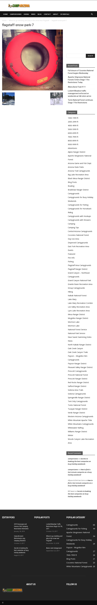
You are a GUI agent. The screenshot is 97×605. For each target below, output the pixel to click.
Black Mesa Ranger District (79, 178)
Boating (71, 186)
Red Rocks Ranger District (78, 382)
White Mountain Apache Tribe (80, 420)
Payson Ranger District (77, 363)
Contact (47, 14)
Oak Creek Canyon (75, 348)
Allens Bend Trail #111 (77, 87)
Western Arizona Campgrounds (80, 416)
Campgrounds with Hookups (79, 216)
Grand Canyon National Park (79, 280)
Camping (71, 224)
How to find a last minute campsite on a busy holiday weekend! (80, 472)
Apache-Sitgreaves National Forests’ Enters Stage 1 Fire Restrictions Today (79, 79)
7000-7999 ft (73, 137)
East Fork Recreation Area (78, 246)
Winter (70, 435)
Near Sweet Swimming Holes (79, 337)
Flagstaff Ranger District (77, 269)
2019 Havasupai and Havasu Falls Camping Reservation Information (21, 526)
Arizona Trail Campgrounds (79, 171)
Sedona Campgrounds (77, 394)
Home (5, 14)
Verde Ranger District (76, 412)
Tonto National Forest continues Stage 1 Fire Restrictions (80, 101)
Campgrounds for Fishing (78, 205)
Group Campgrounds (76, 288)
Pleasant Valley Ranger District (80, 367)
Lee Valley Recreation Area (79, 307)
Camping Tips (73, 227)
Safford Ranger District (77, 386)
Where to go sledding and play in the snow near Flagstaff (29, 20)
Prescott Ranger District (77, 378)
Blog (40, 14)
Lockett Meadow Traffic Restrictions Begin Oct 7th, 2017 (54, 526)
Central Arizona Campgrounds (80, 231)
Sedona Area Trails (75, 390)
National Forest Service (77, 329)
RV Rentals (64, 14)
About (55, 14)
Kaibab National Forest (77, 295)
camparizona (73, 459)
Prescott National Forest (78, 375)
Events (70, 250)
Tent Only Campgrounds (78, 401)
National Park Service (76, 333)
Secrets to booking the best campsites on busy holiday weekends (79, 461)
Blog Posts (72, 182)
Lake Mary (72, 299)
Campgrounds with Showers (79, 220)
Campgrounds (15, 14)
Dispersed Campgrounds (78, 242)
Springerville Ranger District (79, 397)
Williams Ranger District (77, 431)
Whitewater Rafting (75, 428)
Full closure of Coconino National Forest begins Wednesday (80, 72)
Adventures (72, 148)
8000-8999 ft (73, 140)
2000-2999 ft (73, 122)
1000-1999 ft (73, 118)
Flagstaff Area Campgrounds (79, 265)
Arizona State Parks (76, 167)
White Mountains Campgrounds (81, 424)
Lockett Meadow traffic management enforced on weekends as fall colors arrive (79, 93)
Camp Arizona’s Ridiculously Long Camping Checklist (19, 538)
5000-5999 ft (73, 129)
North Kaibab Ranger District (79, 344)
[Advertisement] (65, 5)
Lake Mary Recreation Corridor (80, 303)
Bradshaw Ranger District (78, 190)
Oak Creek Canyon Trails (78, 352)
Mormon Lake (73, 322)
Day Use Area (73, 239)
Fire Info (71, 258)
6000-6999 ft (73, 133)
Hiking (26, 14)
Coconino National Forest (78, 235)
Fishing (71, 261)
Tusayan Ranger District (77, 409)
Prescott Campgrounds (77, 371)
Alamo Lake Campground (54, 548)
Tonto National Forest (77, 405)
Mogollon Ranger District (78, 318)
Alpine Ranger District (76, 152)
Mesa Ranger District (76, 314)
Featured (71, 254)
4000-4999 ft (73, 125)
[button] (92, 14)
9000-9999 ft (73, 144)
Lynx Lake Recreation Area (79, 310)
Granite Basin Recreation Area (80, 284)
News (33, 14)
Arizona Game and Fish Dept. (80, 163)
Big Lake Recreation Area (78, 174)
